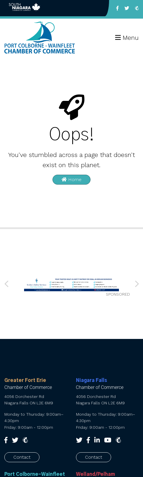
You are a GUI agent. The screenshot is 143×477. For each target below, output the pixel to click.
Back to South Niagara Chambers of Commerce (24, 8)
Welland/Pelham (95, 474)
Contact (21, 457)
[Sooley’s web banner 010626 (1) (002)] (71, 284)
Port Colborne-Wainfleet (34, 474)
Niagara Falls (91, 380)
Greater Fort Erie (25, 380)
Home (71, 179)
